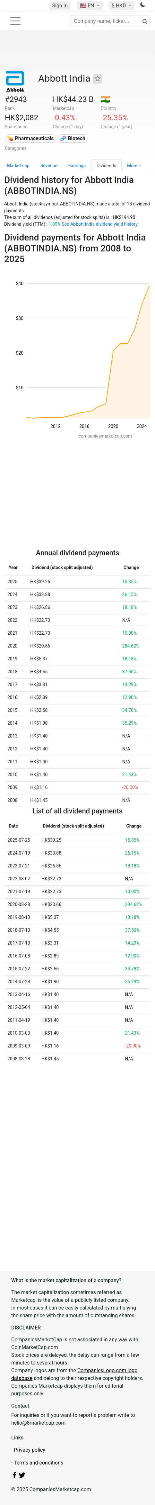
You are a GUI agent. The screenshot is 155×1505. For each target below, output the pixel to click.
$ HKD (119, 6)
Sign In (59, 6)
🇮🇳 (105, 99)
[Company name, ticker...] (110, 21)
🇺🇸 (87, 6)
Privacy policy (29, 1450)
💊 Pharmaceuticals (30, 138)
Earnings (77, 165)
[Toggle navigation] (15, 21)
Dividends (106, 165)
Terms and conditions (38, 1463)
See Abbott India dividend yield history (100, 224)
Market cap (18, 165)
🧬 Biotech (72, 138)
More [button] (132, 165)
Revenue (48, 165)
